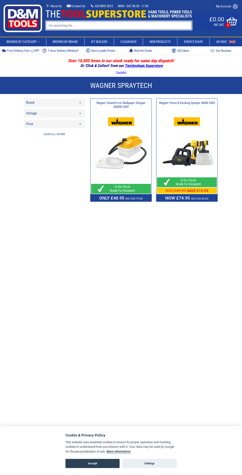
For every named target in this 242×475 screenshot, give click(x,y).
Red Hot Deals (140, 51)
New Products (160, 42)
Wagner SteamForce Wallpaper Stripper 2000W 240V (121, 105)
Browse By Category (24, 42)
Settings (149, 463)
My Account (227, 6)
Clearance (128, 42)
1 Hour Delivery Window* (60, 51)
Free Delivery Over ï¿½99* (20, 50)
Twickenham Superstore (144, 65)
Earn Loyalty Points (100, 50)
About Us (54, 6)
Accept (92, 463)
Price (54, 125)
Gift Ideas (180, 51)
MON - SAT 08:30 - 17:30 (133, 6)
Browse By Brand (65, 42)
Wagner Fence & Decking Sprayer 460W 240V (187, 103)
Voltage (54, 114)
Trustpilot (121, 72)
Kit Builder (99, 42)
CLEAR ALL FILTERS (54, 134)
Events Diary (193, 42)
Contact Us (76, 6)
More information (119, 451)
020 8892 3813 (101, 6)
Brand (54, 104)
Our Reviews (220, 50)
